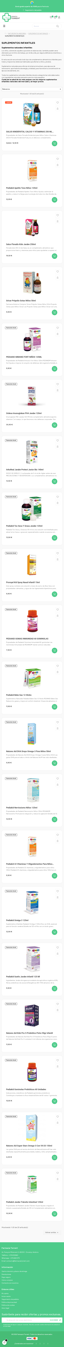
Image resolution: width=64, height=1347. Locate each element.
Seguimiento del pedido (33, 10)
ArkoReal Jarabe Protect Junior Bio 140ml (24, 469)
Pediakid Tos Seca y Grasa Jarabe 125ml (24, 526)
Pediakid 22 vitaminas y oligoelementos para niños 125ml (29, 864)
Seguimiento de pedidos (10, 1299)
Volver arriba (52, 1232)
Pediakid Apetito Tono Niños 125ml (21, 188)
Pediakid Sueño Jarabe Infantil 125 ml (23, 976)
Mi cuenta (5, 1293)
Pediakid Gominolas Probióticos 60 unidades (26, 1089)
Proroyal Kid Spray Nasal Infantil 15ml (23, 582)
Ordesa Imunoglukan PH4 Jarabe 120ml (24, 413)
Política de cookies (8, 1305)
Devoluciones (6, 1274)
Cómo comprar (7, 1280)
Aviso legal (5, 1308)
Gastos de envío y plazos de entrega (14, 1271)
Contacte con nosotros (10, 1283)
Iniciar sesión (6, 1296)
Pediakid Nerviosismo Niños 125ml (21, 807)
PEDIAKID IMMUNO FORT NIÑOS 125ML (24, 357)
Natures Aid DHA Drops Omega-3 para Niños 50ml (28, 751)
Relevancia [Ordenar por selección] (32, 89)
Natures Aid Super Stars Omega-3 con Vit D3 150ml (29, 1146)
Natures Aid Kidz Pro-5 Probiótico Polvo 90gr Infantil (29, 1033)
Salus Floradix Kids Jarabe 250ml (21, 244)
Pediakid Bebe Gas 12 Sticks (18, 695)
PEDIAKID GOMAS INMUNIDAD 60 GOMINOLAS (27, 638)
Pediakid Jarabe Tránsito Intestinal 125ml (24, 1202)
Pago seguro (6, 1277)
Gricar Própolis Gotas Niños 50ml (21, 300)
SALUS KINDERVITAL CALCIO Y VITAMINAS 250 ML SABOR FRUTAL (29, 131)
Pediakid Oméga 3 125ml (17, 920)
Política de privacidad (9, 1302)
